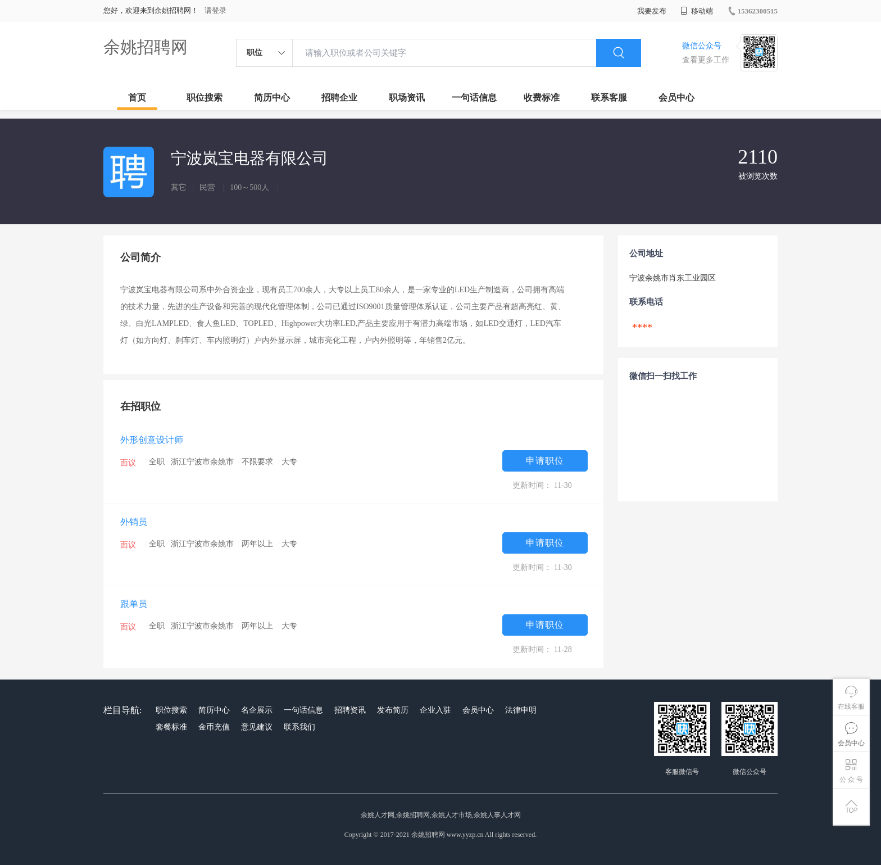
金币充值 (214, 727)
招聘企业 (339, 97)
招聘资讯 (350, 710)
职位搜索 (204, 97)
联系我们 (299, 727)
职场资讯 (407, 97)
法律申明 (521, 710)
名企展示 (257, 710)
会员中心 (676, 97)
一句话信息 (474, 97)
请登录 (215, 10)
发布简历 (392, 710)
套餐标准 (171, 727)
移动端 (696, 11)
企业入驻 (435, 710)
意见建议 (257, 727)
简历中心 (272, 97)
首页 (137, 97)
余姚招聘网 (145, 47)
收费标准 (542, 97)
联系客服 (609, 97)
